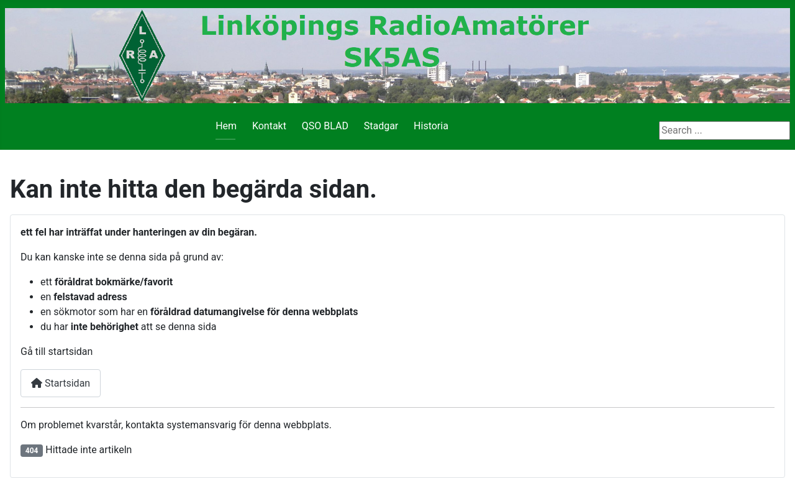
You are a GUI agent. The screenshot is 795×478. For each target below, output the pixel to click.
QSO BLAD (325, 126)
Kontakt (269, 126)
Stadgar (381, 126)
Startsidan (60, 383)
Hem (226, 126)
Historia (431, 126)
